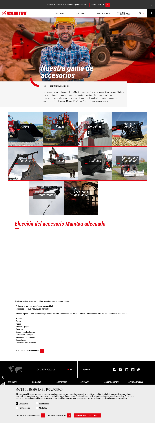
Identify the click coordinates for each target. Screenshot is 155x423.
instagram (125, 369)
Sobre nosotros (111, 382)
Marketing (43, 408)
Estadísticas (44, 403)
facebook (113, 369)
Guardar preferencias (59, 415)
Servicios (85, 382)
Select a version (100, 5)
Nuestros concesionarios (123, 13)
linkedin (131, 369)
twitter (119, 369)
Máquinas (36, 382)
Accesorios (61, 382)
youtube (137, 369)
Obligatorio (23, 403)
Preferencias (24, 408)
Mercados (12, 382)
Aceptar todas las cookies (88, 415)
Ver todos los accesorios (30, 351)
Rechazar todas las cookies (31, 415)
